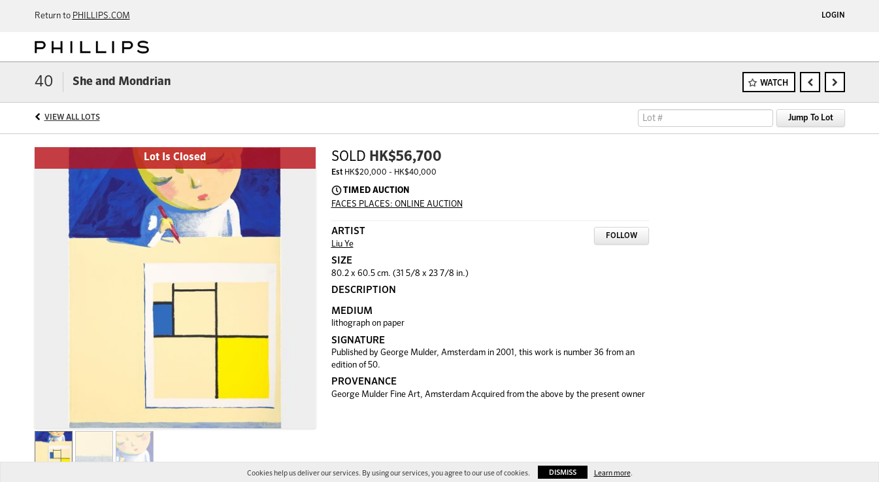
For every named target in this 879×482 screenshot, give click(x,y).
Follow (621, 236)
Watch (774, 83)
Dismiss (562, 472)
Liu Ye (342, 244)
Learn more (612, 473)
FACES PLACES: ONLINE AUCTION (397, 204)
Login (833, 16)
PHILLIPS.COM (101, 16)
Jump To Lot (810, 118)
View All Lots (72, 118)
